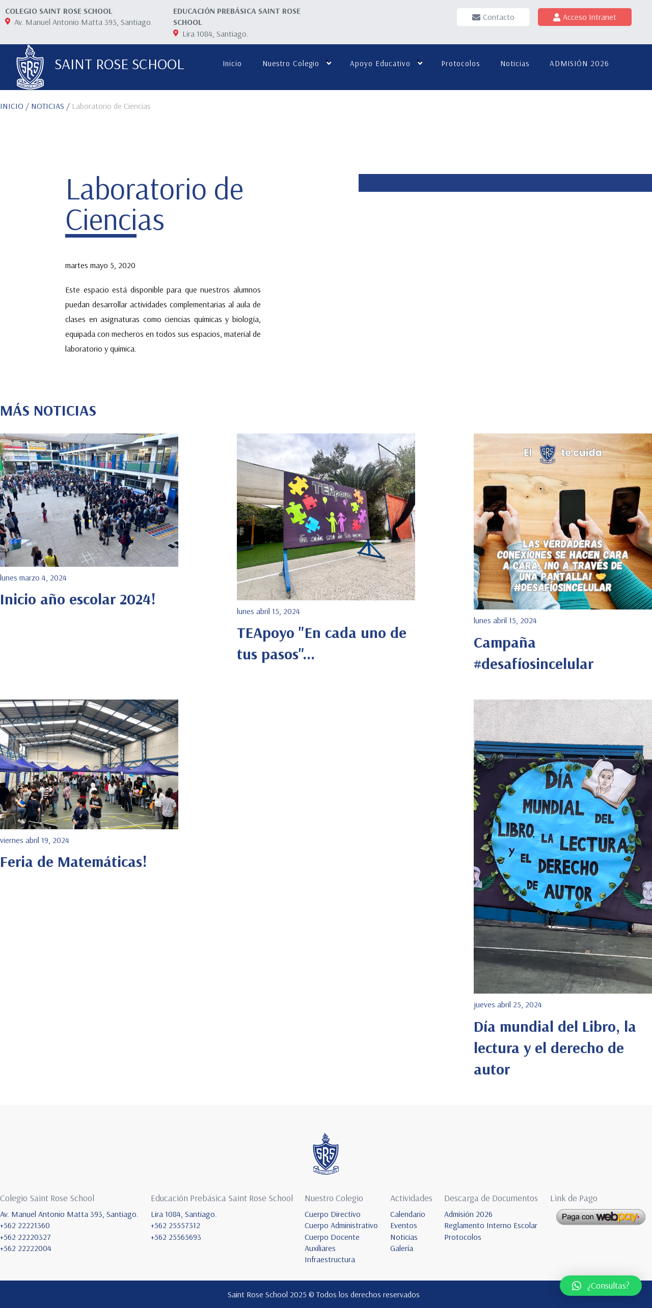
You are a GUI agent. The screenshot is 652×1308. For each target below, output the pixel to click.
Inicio (232, 63)
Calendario (407, 1214)
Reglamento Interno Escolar (490, 1225)
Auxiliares (320, 1248)
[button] (601, 1285)
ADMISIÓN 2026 (579, 63)
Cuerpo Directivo (333, 1214)
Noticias (514, 63)
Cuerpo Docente (332, 1237)
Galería (401, 1248)
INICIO (11, 106)
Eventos (403, 1225)
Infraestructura (330, 1259)
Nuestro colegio (290, 63)
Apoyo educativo (380, 63)
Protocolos (460, 63)
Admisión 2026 (468, 1214)
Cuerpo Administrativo (341, 1225)
